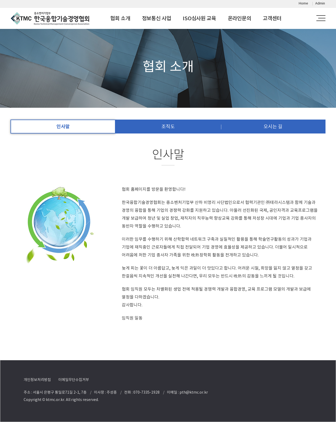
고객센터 (272, 18)
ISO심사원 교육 (199, 18)
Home (303, 3)
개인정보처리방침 (37, 379)
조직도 (168, 126)
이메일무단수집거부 (73, 379)
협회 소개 (120, 18)
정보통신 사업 (156, 18)
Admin (320, 3)
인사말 (63, 126)
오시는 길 (273, 126)
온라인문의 (239, 18)
